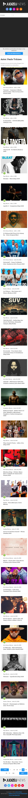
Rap (4, 147)
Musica (11, 87)
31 (9, 773)
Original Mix (6, 759)
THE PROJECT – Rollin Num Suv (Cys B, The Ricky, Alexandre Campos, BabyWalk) (13, 322)
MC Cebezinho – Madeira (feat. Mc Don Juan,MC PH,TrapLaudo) (13, 733)
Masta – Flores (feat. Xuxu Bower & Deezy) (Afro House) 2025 (13, 561)
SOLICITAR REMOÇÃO (14, 795)
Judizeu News (18, 792)
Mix (4, 118)
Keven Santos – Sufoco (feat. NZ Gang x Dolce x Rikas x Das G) (13, 619)
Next (23, 773)
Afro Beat (5, 379)
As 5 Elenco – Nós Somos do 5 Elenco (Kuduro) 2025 (12, 292)
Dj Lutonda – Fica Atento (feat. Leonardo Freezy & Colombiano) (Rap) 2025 (13, 352)
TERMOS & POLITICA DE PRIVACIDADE (17, 793)
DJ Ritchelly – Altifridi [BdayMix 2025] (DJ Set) (13, 121)
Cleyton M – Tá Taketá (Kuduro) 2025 (13, 150)
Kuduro (5, 288)
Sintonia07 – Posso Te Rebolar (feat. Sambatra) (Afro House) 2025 (13, 263)
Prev (5, 769)
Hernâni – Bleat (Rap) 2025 (11, 178)
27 (20, 769)
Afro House (6, 87)
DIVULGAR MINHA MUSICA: (14, 53)
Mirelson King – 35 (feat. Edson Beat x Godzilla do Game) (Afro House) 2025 (12, 473)
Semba (5, 529)
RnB (4, 616)
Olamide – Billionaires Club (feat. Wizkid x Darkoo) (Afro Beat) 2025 (13, 382)
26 (17, 769)
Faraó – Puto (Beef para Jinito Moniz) (12, 503)
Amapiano (5, 408)
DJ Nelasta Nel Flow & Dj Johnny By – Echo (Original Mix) (13, 234)
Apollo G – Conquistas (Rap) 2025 (13, 206)
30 (6, 773)
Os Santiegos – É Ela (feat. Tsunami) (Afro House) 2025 (11, 590)
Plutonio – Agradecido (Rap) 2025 (13, 676)
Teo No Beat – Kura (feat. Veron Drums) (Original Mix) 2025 (12, 762)
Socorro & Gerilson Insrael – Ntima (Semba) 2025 (14, 532)
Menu (3, 15)
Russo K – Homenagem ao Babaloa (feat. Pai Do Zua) (13, 704)
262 (13, 773)
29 (26, 769)
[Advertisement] (14, 32)
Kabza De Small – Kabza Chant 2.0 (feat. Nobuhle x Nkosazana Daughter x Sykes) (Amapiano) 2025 (13, 413)
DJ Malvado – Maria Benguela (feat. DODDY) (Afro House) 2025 (13, 648)
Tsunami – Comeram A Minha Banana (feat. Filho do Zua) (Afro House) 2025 (13, 91)
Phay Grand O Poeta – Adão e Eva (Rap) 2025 (13, 443)
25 (14, 769)
